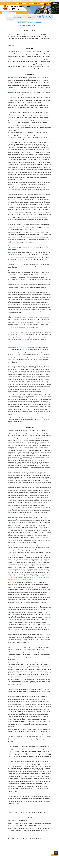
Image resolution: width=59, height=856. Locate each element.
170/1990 (18, 514)
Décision (13, 13)
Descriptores (10, 19)
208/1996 (15, 579)
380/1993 (20, 577)
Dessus (56, 853)
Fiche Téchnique (17, 17)
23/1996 (27, 349)
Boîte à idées (47, 16)
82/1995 (41, 502)
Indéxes (29, 17)
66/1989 (13, 514)
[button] (22, 22)
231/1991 (10, 577)
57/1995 (33, 577)
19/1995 (29, 577)
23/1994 (25, 577)
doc (39, 16)
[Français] (56, 3)
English (55, 3)
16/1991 (46, 575)
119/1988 (27, 509)
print (42, 16)
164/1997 (20, 579)
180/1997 (25, 579)
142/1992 (15, 577)
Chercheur (5, 13)
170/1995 (42, 577)
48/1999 (30, 579)
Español (53, 3)
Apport (24, 17)
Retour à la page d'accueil (9, 3)
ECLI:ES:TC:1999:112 (29, 30)
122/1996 (10, 579)
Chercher (37, 16)
